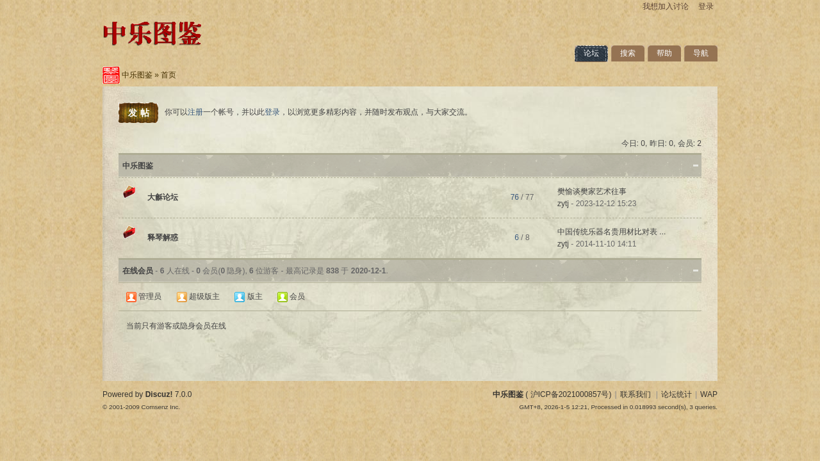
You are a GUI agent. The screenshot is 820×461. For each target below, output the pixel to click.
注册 (195, 112)
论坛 (591, 53)
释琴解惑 (162, 237)
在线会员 (137, 270)
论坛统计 (676, 394)
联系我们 (635, 394)
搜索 (628, 53)
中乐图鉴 (137, 74)
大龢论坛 (162, 197)
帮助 (664, 53)
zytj (563, 203)
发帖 (140, 113)
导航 (701, 53)
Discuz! (159, 394)
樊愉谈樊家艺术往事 (592, 191)
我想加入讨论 (666, 6)
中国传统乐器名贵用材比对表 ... (611, 231)
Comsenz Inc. (160, 406)
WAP (709, 394)
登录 (706, 6)
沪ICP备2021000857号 (569, 394)
